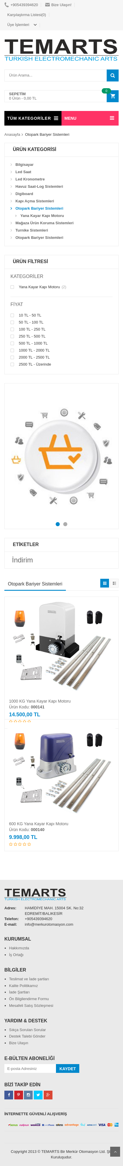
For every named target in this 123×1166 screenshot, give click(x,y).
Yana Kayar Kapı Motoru (38, 287)
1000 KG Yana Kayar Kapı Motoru (40, 701)
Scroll (115, 1152)
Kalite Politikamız (23, 985)
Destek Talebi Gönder (27, 1036)
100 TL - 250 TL (27, 329)
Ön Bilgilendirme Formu (29, 999)
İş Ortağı (16, 955)
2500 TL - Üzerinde (30, 364)
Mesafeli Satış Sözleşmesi (31, 1005)
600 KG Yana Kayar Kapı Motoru (38, 823)
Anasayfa (12, 134)
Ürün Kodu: (26, 707)
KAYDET (67, 1068)
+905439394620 (21, 5)
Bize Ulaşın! (58, 5)
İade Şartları (19, 992)
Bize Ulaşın (18, 1043)
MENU (70, 118)
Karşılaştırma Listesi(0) (26, 15)
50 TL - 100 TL (26, 322)
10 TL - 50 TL (25, 315)
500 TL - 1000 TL (29, 343)
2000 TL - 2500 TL (30, 357)
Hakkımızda (19, 948)
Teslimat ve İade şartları (29, 979)
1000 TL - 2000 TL (30, 350)
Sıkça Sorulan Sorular (27, 1030)
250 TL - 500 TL (27, 336)
